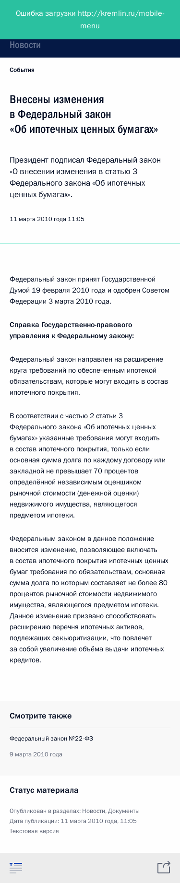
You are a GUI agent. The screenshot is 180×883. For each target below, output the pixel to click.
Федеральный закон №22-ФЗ (51, 738)
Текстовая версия (34, 831)
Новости (25, 44)
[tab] (15, 867)
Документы (124, 811)
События (22, 70)
